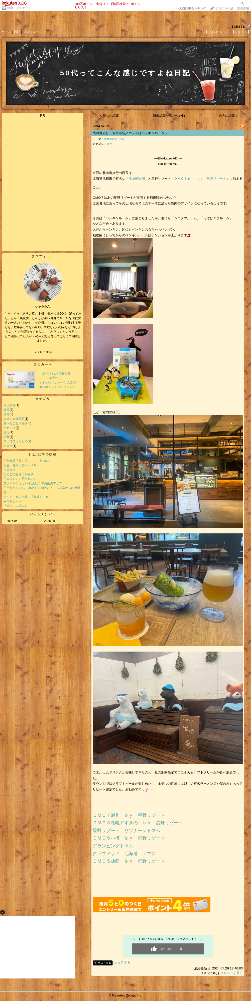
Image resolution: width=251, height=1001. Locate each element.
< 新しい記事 (109, 116)
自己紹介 (10, 405)
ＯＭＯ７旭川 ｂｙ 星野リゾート (200, 178)
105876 (238, 27)
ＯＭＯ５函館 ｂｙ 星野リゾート (129, 861)
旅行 (7, 432)
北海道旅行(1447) (114, 138)
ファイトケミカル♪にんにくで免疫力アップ (33, 483)
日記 (17, 32)
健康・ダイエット (19, 8)
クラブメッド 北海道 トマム (124, 853)
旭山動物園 (137, 178)
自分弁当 (10, 470)
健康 (7, 410)
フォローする (43, 352)
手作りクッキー (14, 501)
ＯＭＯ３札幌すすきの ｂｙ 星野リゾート (138, 822)
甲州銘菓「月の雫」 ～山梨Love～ (28, 461)
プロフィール (32, 32)
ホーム (6, 32)
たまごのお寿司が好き (19, 474)
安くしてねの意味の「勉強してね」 (28, 497)
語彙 (7, 437)
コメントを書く (231, 973)
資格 (7, 414)
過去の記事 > (228, 116)
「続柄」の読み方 (16, 506)
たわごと (10, 428)
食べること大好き (16, 423)
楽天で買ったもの (16, 441)
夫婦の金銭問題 (14, 419)
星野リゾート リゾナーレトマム (126, 830)
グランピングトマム (113, 845)
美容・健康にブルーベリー (22, 465)
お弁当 (8, 446)
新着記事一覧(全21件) (169, 116)
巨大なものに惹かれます (20, 479)
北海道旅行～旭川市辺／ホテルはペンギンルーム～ (130, 133)
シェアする (122, 962)
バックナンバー (43, 514)
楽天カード (43, 364)
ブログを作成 (224, 8)
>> (191, 8)
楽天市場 (243, 8)
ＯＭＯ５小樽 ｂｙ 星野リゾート (129, 838)
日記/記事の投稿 (43, 454)
